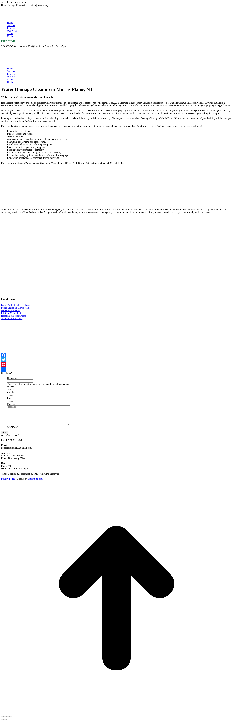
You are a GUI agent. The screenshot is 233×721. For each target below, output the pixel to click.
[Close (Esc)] (2, 716)
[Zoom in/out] (11, 716)
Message (11, 404)
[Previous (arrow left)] (2, 719)
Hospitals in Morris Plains (13, 316)
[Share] (5, 716)
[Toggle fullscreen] (8, 716)
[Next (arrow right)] (5, 719)
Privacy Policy (8, 479)
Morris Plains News (10, 310)
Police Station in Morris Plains (15, 307)
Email (10, 392)
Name (10, 386)
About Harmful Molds (11, 318)
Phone (10, 398)
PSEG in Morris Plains (12, 313)
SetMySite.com (35, 479)
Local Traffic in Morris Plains (15, 305)
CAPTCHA (12, 427)
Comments (12, 378)
